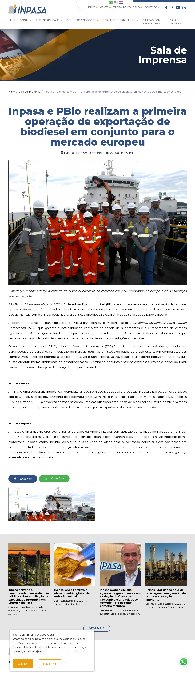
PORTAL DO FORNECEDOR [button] (119, 20)
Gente (105, 8)
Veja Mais (96, 628)
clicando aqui (67, 647)
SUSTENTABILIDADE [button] (47, 20)
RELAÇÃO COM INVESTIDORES (151, 22)
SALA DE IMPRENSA (176, 22)
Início (11, 91)
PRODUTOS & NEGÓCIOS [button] (81, 20)
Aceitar (23, 663)
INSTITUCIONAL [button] (19, 20)
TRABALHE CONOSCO (128, 8)
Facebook (23, 479)
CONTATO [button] (151, 7)
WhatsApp (54, 478)
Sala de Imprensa (29, 91)
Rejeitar (50, 663)
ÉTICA (93, 8)
